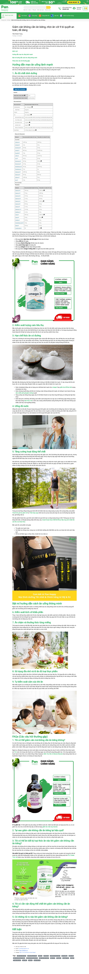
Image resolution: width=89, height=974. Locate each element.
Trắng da (34, 9)
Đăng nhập (79, 9)
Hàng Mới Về (45, 15)
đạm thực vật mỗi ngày (30, 239)
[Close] (87, 1)
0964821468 (65, 9)
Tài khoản (79, 7)
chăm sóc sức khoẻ (21, 955)
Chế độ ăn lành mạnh (55, 955)
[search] (48, 7)
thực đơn (24, 960)
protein (72, 958)
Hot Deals (24, 15)
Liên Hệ (56, 15)
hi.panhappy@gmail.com (24, 948)
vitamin (30, 960)
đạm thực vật (37, 960)
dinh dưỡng (64, 955)
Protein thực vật (17, 960)
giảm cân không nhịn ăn (32, 958)
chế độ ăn (46, 955)
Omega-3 (59, 958)
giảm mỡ (53, 958)
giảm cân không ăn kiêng (19, 958)
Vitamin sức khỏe (48, 9)
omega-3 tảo (65, 958)
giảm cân (71, 955)
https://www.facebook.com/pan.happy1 (28, 952)
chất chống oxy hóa (32, 955)
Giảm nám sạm (40, 9)
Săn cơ (29, 9)
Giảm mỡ (25, 9)
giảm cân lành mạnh (43, 958)
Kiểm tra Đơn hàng (68, 15)
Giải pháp (34, 15)
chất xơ (40, 955)
